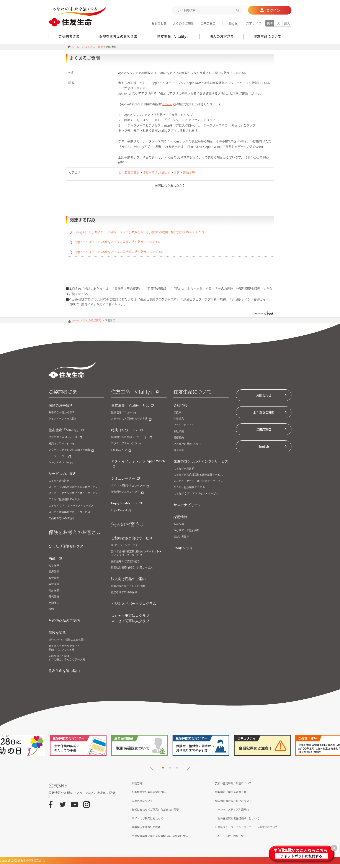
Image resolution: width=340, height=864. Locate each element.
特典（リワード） (61, 443)
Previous (152, 767)
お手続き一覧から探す (62, 412)
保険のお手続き (61, 405)
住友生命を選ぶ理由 (64, 671)
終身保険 (54, 590)
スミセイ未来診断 (59, 481)
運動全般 (189, 172)
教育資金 (54, 578)
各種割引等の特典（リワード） (131, 437)
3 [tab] (177, 768)
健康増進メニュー (123, 412)
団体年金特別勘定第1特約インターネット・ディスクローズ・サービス (136, 553)
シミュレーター (60, 456)
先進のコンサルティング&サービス (200, 461)
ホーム (73, 47)
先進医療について (142, 801)
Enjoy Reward (121, 510)
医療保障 (54, 572)
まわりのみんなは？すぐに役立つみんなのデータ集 (67, 658)
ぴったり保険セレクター (68, 546)
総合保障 (54, 565)
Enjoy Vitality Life (61, 462)
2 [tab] (170, 768)
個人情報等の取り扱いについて (233, 801)
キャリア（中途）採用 (186, 530)
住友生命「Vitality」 (156, 172)
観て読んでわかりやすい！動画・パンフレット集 (64, 648)
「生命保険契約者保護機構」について (237, 818)
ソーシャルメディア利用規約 (232, 810)
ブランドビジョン (183, 425)
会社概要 (178, 431)
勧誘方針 (137, 783)
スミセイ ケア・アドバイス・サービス (71, 506)
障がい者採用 (181, 537)
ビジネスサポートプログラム (133, 603)
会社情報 (180, 405)
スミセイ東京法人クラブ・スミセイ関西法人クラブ (132, 618)
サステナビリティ (187, 505)
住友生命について (192, 391)
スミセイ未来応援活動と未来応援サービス (73, 487)
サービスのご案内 (62, 473)
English (234, 23)
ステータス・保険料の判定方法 (131, 419)
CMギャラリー (184, 548)
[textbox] (207, 10)
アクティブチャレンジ (126, 443)
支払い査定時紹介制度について (233, 783)
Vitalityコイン (121, 450)
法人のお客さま (127, 524)
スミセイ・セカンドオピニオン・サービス (73, 493)
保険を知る (57, 632)
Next (187, 767)
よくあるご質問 (183, 23)
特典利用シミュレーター (127, 492)
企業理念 (178, 419)
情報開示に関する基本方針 (230, 792)
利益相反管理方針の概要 (146, 827)
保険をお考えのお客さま (75, 532)
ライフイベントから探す (63, 419)
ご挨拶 (177, 412)
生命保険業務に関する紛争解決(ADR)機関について (161, 836)
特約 (51, 609)
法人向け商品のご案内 (128, 579)
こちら (169, 104)
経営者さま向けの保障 (124, 592)
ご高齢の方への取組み (62, 518)
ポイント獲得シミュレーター (130, 485)
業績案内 (178, 437)
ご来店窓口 (208, 23)
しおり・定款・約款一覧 (229, 836)
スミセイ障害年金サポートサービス (69, 512)
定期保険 (54, 603)
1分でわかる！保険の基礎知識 (66, 640)
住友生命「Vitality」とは (65, 437)
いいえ (194, 199)
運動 (176, 172)
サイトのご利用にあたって (147, 818)
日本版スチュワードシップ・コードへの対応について (246, 827)
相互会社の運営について (187, 444)
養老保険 (54, 596)
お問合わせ (159, 23)
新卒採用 (178, 524)
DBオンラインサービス (124, 545)
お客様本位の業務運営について (150, 792)
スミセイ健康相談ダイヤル (64, 499)
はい (146, 199)
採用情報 (180, 517)
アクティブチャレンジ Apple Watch (71, 450)
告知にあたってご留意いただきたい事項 (155, 810)
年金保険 (54, 584)
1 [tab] (163, 768)
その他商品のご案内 (64, 620)
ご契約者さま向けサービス (132, 538)
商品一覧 (55, 558)
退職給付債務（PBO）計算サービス (132, 567)
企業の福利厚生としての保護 (128, 586)
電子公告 (178, 450)
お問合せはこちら (170, 275)
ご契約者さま (63, 391)
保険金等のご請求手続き (125, 561)
